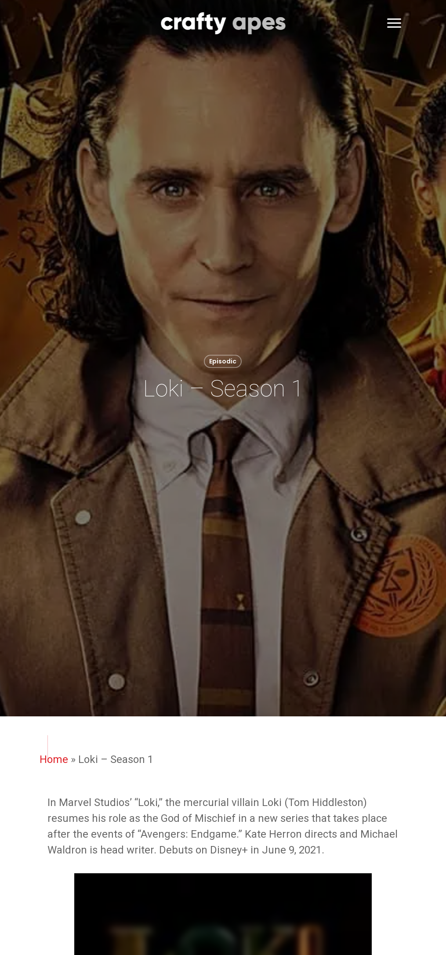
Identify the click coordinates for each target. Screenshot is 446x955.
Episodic (222, 361)
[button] (394, 23)
